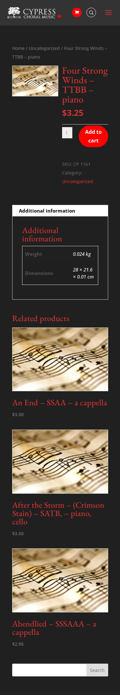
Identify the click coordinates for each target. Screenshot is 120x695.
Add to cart (93, 136)
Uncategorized (44, 48)
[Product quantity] (67, 132)
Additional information (47, 210)
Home (18, 48)
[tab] (60, 210)
